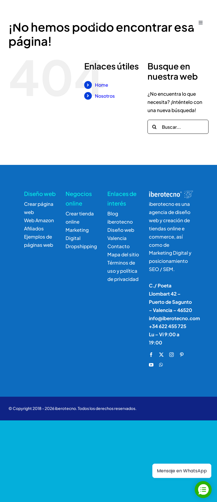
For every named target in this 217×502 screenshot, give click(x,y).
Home (101, 85)
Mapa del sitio (123, 254)
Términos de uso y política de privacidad (122, 270)
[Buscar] (154, 127)
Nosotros (105, 96)
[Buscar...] (178, 127)
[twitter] (161, 354)
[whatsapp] (161, 365)
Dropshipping (81, 246)
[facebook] (151, 354)
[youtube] (151, 365)
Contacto (118, 246)
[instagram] (171, 354)
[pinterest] (181, 354)
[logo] (58, 9)
